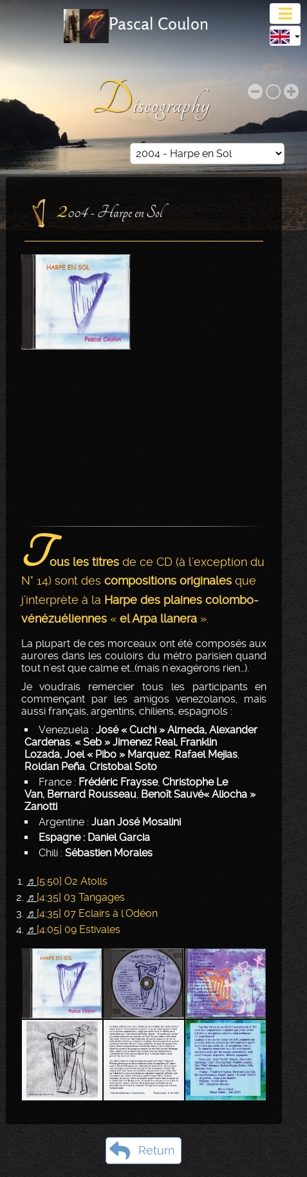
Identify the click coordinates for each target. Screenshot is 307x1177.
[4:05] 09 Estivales (78, 929)
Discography (153, 100)
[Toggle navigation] (285, 13)
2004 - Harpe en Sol (109, 209)
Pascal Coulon (159, 23)
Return (141, 1150)
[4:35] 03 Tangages (81, 897)
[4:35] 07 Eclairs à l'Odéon (97, 913)
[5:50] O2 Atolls (72, 881)
